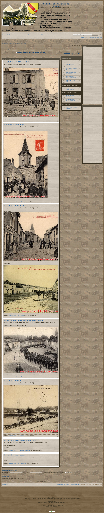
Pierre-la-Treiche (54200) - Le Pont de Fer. (17, 455)
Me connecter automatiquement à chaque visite (55, 472)
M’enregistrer (93, 37)
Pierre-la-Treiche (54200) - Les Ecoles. (17, 62)
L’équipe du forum (61, 484)
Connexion (99, 37)
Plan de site (12, 34)
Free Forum (56, 506)
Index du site (5, 34)
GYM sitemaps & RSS (41, 481)
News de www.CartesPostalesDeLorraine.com (26, 34)
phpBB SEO (52, 509)
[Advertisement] (87, 14)
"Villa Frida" (68, 61)
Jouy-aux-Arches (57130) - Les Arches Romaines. (71, 100)
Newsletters (83, 37)
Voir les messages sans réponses (9, 43)
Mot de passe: (26, 472)
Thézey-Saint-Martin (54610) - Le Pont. (70, 89)
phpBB (48, 505)
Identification (66, 58)
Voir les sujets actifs (21, 43)
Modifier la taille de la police (100, 34)
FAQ (88, 37)
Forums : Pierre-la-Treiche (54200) (30, 55)
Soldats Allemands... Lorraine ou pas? (70, 65)
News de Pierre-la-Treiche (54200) (46, 34)
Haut (57, 121)
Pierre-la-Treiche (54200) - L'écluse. (15, 381)
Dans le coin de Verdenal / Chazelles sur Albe (71, 69)
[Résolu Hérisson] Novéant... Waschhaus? (71, 77)
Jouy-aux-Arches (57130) (69, 92)
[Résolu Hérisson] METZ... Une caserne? (71, 73)
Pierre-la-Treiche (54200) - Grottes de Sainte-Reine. (20, 440)
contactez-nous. (52, 501)
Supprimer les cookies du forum (73, 484)
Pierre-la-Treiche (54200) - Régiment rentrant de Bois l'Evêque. (23, 320)
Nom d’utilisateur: (6, 472)
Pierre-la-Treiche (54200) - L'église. (15, 124)
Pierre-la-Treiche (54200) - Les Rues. (15, 206)
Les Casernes (66, 104)
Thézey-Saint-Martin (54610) (70, 85)
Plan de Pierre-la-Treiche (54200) (10, 55)
